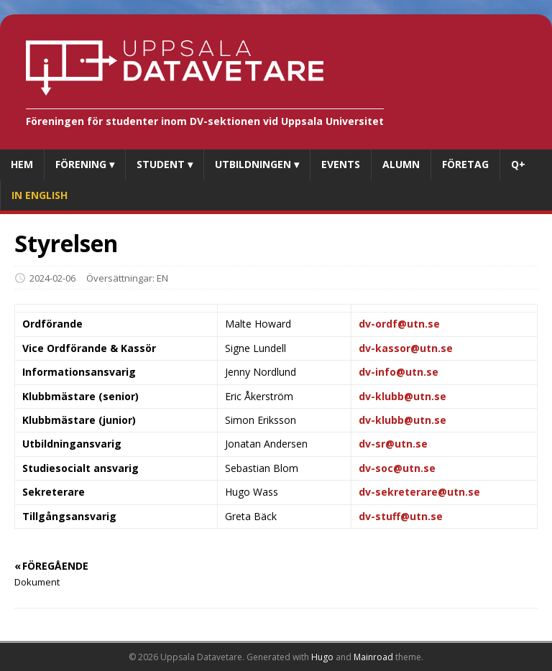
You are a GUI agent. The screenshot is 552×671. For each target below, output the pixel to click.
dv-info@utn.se (398, 372)
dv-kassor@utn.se (406, 348)
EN (162, 278)
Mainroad (373, 657)
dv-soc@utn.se (397, 468)
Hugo (322, 657)
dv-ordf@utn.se (399, 323)
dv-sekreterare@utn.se (419, 492)
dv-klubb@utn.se (402, 396)
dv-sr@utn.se (393, 443)
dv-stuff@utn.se (401, 516)
